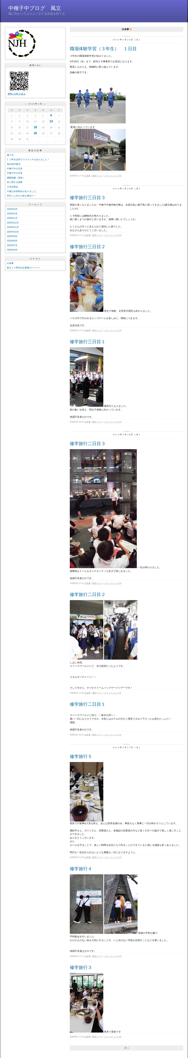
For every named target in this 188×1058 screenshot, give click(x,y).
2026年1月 (12, 218)
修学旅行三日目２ (88, 246)
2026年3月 (12, 209)
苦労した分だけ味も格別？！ (21, 195)
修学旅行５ (81, 756)
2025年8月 (12, 240)
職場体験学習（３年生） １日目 (103, 48)
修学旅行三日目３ (88, 197)
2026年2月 (12, 213)
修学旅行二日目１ (88, 704)
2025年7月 (12, 245)
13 (51, 121)
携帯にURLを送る (17, 94)
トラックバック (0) (113, 176)
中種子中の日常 (15, 168)
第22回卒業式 (13, 164)
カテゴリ (35, 258)
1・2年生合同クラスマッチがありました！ (28, 159)
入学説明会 (12, 187)
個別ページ (97, 176)
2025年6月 (12, 250)
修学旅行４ (81, 868)
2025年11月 (13, 227)
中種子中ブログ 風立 (34, 8)
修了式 (10, 155)
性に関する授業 (15, 182)
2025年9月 (12, 236)
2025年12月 (13, 222)
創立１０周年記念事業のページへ (23, 267)
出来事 (10, 263)
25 (35, 133)
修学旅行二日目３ (88, 443)
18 (35, 127)
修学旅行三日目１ (88, 341)
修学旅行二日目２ (88, 594)
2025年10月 (13, 232)
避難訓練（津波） (16, 177)
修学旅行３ (81, 967)
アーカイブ (35, 204)
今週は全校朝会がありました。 (22, 191)
